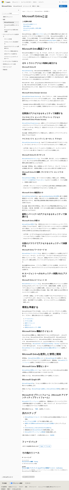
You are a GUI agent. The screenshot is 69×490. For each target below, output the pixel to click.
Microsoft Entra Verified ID (29, 196)
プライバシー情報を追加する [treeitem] (11, 51)
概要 (36, 409)
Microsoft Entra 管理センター (36, 358)
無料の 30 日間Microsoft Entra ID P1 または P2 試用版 (39, 423)
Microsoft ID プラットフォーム (30, 401)
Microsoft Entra (38, 11)
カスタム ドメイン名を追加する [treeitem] (11, 42)
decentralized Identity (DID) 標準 (50, 196)
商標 (8, 489)
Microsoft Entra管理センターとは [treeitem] (11, 26)
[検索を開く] (59, 2)
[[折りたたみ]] (18, 10)
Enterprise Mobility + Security (51, 343)
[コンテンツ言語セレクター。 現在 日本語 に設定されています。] (4, 483)
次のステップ (26, 30)
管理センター (63, 6)
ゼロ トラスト (40, 34)
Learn (23, 11)
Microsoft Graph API (51, 358)
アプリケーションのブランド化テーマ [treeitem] (11, 57)
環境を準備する (27, 26)
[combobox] (10, 13)
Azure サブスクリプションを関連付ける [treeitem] (11, 47)
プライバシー (32, 486)
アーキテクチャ (29, 319)
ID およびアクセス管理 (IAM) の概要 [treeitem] (11, 30)
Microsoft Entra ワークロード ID (31, 253)
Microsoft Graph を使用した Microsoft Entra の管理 (45, 389)
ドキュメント (30, 11)
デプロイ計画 (28, 321)
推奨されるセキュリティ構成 (33, 327)
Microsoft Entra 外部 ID (28, 224)
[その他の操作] (66, 11)
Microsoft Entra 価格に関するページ (50, 348)
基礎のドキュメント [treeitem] (8, 16)
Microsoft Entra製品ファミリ (30, 24)
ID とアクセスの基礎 (30, 421)
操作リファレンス (30, 323)
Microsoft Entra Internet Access (30, 142)
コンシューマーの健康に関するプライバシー (49, 486)
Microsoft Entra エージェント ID (30, 283)
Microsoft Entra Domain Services (30, 96)
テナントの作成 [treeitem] (8, 39)
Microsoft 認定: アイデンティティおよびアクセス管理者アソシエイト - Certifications (42, 468)
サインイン (64, 2)
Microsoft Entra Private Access (30, 123)
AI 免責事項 (4, 486)
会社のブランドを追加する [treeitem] (10, 54)
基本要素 (46, 11)
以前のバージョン (13, 486)
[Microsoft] (3, 2)
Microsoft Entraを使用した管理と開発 (32, 28)
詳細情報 (52, 435)
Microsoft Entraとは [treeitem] (9, 22)
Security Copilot (52, 40)
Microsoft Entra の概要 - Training (30, 461)
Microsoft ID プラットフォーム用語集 (35, 432)
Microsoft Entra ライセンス (29, 348)
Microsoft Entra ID (27, 70)
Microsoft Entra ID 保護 (28, 178)
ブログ (20, 486)
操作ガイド (28, 325)
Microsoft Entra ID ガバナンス (30, 158)
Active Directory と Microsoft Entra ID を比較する (38, 427)
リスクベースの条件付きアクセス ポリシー (33, 180)
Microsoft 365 (36, 343)
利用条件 (3, 489)
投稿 (26, 486)
